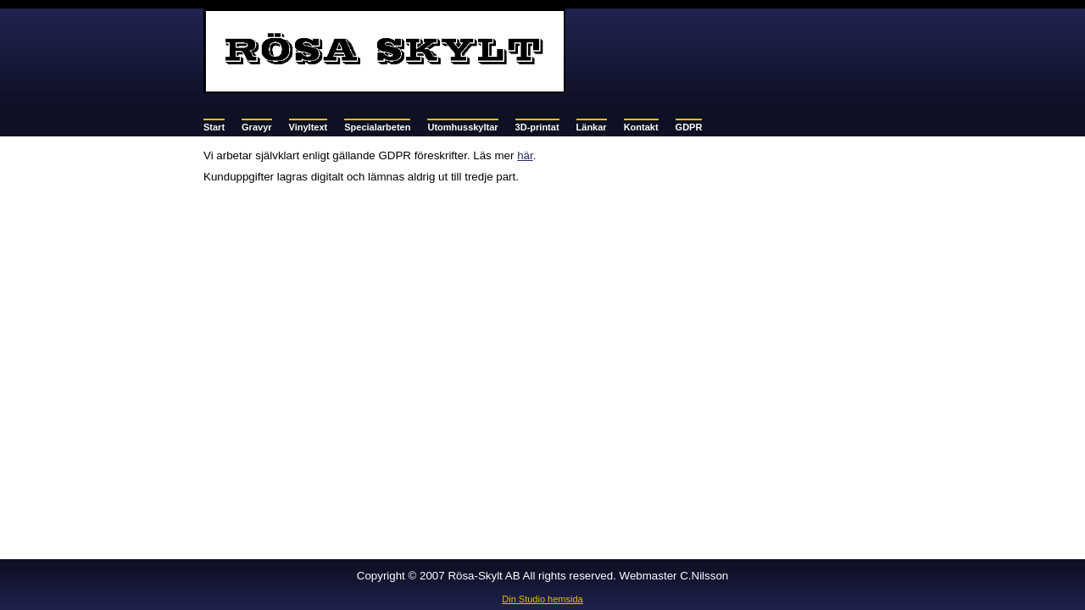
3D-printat (537, 127)
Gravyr (256, 127)
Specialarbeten (377, 127)
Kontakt (641, 127)
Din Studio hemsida (542, 599)
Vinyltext (308, 127)
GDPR (689, 127)
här (525, 155)
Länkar (591, 127)
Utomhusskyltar (462, 127)
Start (214, 127)
